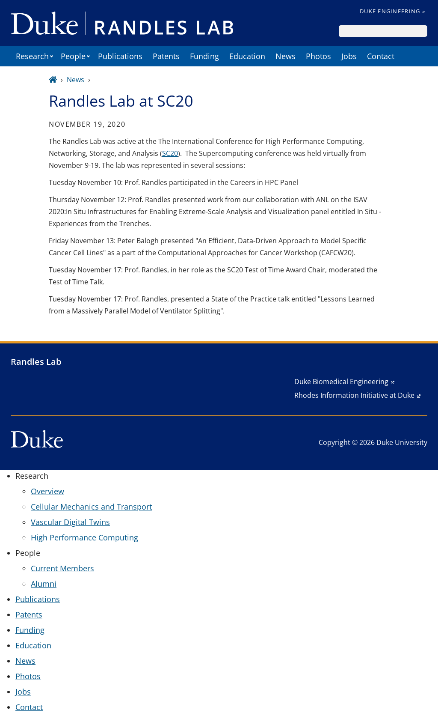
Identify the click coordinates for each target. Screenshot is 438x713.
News (285, 56)
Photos (318, 56)
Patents (166, 56)
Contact (380, 56)
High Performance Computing (84, 537)
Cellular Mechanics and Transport (91, 506)
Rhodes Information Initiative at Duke (354, 395)
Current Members (62, 568)
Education (247, 56)
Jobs (349, 56)
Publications (120, 56)
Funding (204, 56)
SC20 (170, 153)
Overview (47, 491)
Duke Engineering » (392, 11)
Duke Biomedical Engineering (341, 381)
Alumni (43, 584)
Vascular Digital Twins (70, 522)
